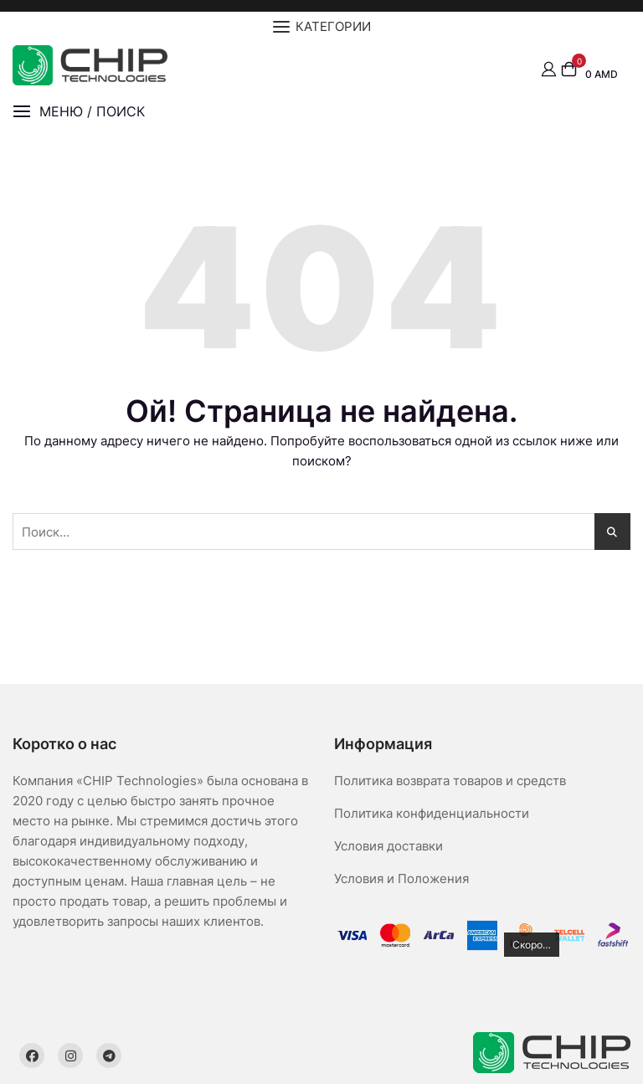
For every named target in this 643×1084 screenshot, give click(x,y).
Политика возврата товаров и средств (450, 781)
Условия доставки (388, 846)
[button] (79, 112)
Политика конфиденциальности (431, 813)
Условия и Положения (401, 878)
